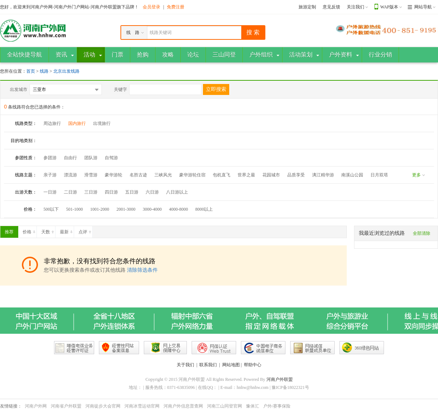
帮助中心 (252, 364)
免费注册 (175, 6)
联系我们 (208, 364)
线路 (45, 71)
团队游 (90, 157)
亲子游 (50, 174)
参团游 (50, 157)
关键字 (120, 89)
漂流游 (70, 174)
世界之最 (246, 174)
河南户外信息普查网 (183, 406)
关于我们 (185, 364)
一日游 (50, 192)
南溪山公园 (352, 174)
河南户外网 (36, 406)
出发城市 (18, 89)
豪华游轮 (113, 174)
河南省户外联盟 (66, 406)
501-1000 (74, 209)
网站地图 (231, 364)
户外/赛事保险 (277, 406)
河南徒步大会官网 (102, 406)
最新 (67, 230)
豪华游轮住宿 (192, 174)
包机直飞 (221, 174)
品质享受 (296, 174)
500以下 (51, 209)
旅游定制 (307, 6)
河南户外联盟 (279, 379)
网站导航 (423, 6)
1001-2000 (99, 209)
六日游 (152, 192)
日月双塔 (379, 174)
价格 (29, 230)
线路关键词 (161, 32)
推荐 (11, 230)
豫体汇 (252, 406)
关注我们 (355, 6)
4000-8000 (178, 209)
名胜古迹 (138, 174)
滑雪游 (90, 174)
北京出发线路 (66, 71)
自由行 (70, 157)
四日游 (111, 192)
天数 (48, 230)
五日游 (131, 192)
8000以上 (204, 209)
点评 (85, 230)
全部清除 (421, 233)
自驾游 (111, 157)
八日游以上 (177, 192)
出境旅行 (102, 123)
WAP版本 (389, 6)
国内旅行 (77, 123)
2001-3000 (125, 209)
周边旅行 (52, 123)
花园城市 (271, 174)
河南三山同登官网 (224, 406)
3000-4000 (152, 209)
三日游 (90, 192)
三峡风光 (163, 174)
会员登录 (151, 6)
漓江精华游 (323, 174)
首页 (30, 71)
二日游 (70, 192)
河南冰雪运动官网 (142, 406)
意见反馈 (331, 6)
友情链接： (11, 406)
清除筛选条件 (142, 270)
